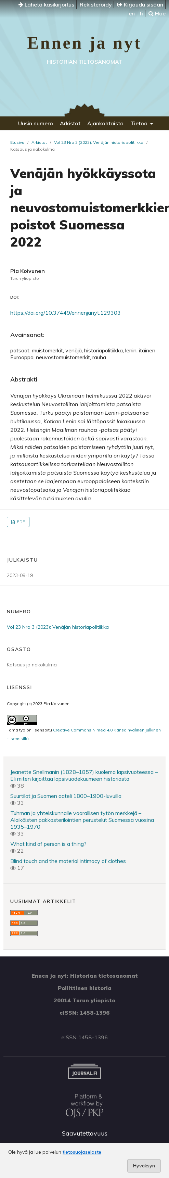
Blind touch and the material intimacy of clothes (68, 860)
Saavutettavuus (84, 1133)
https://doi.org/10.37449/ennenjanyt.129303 (65, 312)
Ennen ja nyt (84, 42)
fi (141, 13)
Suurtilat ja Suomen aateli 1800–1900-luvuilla (65, 795)
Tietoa (139, 123)
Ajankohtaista (105, 123)
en (132, 13)
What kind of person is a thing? (48, 843)
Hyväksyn (144, 1166)
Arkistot (70, 123)
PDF (20, 521)
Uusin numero (35, 123)
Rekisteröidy (96, 4)
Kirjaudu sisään (140, 4)
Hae (157, 13)
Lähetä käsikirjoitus (46, 4)
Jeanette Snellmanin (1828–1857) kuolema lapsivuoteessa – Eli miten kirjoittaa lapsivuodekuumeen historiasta (84, 775)
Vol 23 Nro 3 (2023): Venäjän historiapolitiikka (98, 142)
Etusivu (17, 142)
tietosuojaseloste (82, 1152)
